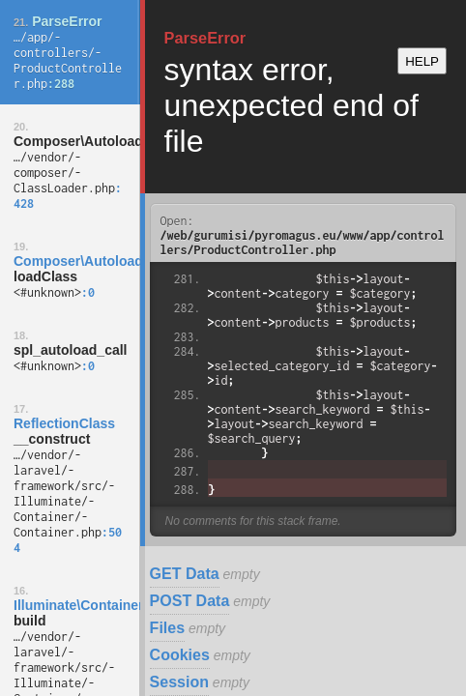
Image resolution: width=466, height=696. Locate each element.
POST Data (190, 601)
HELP (422, 61)
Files (167, 628)
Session (179, 682)
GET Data (184, 574)
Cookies (180, 655)
